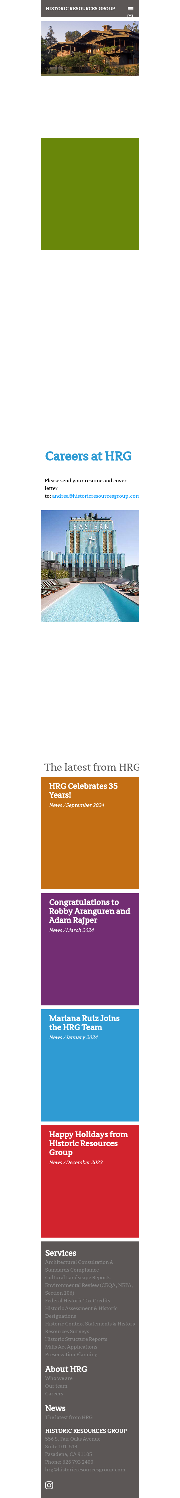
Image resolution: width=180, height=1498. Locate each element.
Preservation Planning (71, 1355)
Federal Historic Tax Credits (77, 1301)
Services (60, 1253)
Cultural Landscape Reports (77, 1278)
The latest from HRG (69, 1417)
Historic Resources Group (80, 8)
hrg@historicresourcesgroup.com (85, 1470)
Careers (54, 1394)
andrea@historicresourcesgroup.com (96, 496)
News (55, 1408)
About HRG (66, 1369)
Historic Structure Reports (76, 1339)
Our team (56, 1386)
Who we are (58, 1378)
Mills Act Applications (71, 1347)
